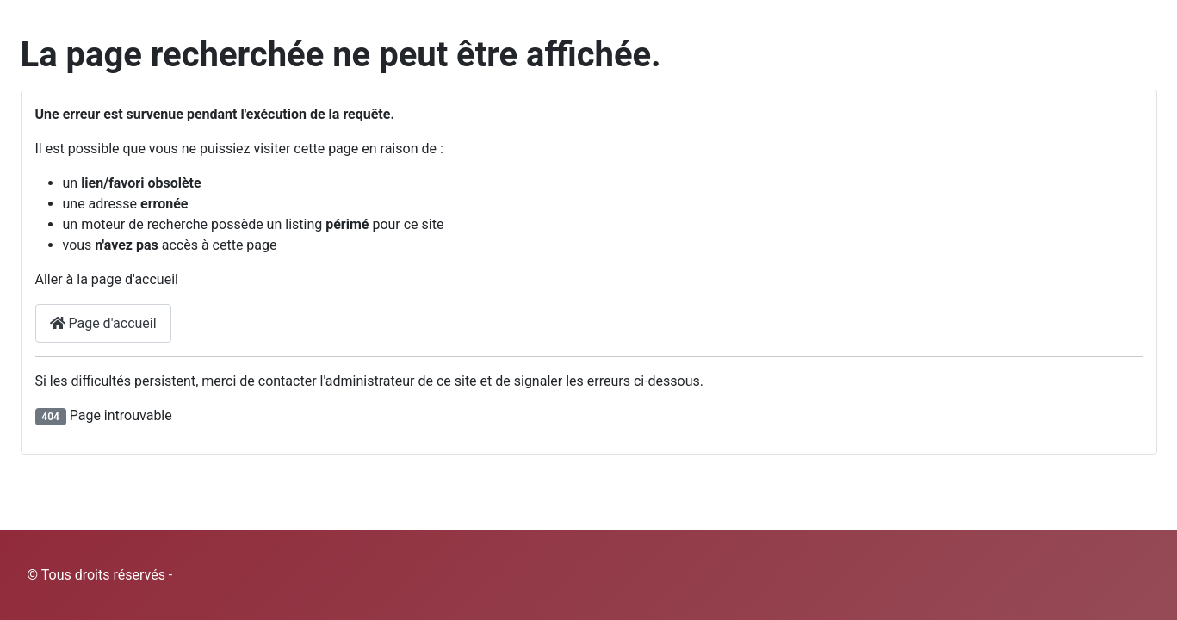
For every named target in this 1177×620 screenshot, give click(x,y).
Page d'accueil (103, 323)
